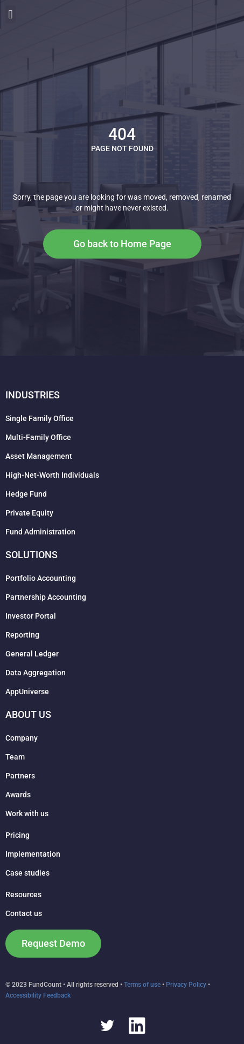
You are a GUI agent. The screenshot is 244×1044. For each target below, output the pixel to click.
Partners (20, 775)
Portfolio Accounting (40, 578)
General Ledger (32, 653)
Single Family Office (39, 418)
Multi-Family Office (38, 437)
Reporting (22, 635)
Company (21, 738)
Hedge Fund (26, 494)
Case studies (27, 873)
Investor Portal (30, 616)
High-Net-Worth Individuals (52, 475)
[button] (233, 14)
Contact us (23, 913)
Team (15, 757)
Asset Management (38, 456)
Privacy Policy (186, 984)
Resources (23, 894)
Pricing (17, 835)
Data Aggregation (35, 672)
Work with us (26, 813)
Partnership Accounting (45, 597)
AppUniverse (27, 691)
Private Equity (29, 513)
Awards (18, 794)
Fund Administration (40, 531)
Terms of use (142, 984)
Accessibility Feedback (38, 995)
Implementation (32, 854)
